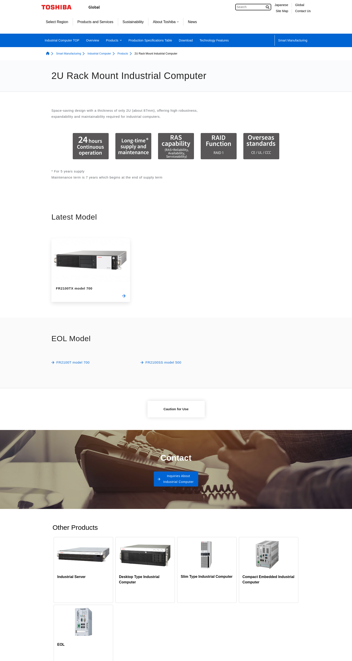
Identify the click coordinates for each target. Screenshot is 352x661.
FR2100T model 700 (73, 362)
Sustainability (133, 22)
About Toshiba (166, 22)
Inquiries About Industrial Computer (178, 478)
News (192, 22)
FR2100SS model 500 (163, 362)
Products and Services (95, 22)
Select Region (57, 22)
